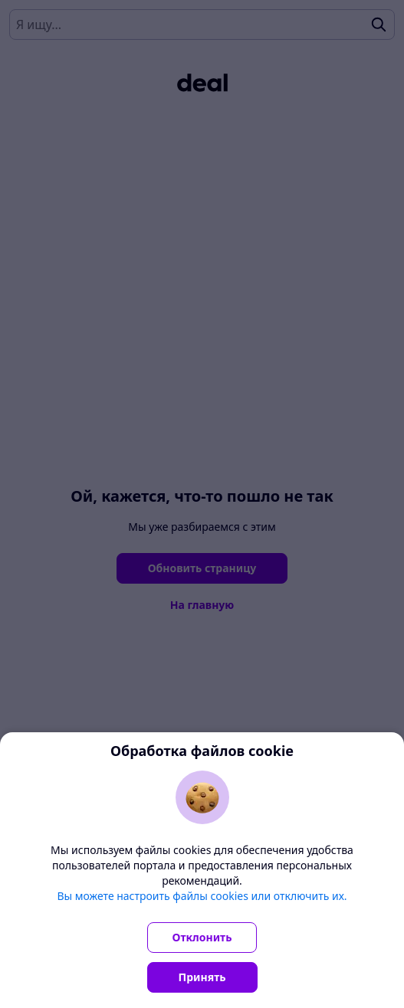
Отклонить (202, 937)
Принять (202, 977)
